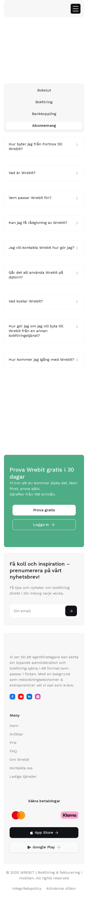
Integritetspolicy (26, 888)
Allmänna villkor (61, 888)
